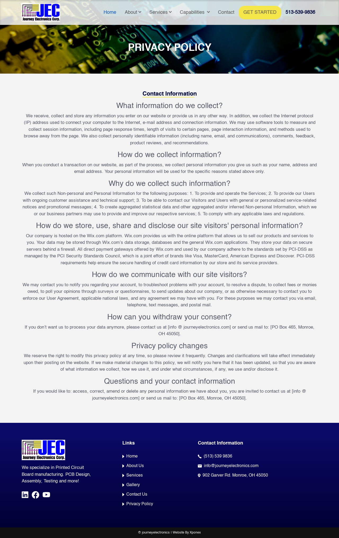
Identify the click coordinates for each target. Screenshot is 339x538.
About (131, 12)
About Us (133, 466)
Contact (226, 12)
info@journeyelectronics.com (231, 466)
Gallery (131, 485)
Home (110, 12)
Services (158, 12)
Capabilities (193, 12)
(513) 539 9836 (218, 456)
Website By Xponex (187, 532)
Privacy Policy (137, 504)
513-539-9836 (300, 12)
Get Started (259, 12)
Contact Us (134, 494)
